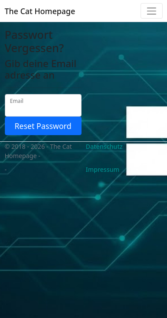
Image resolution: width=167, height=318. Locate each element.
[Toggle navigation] (151, 11)
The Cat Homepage (40, 11)
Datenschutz (104, 146)
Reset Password (43, 126)
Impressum (102, 169)
